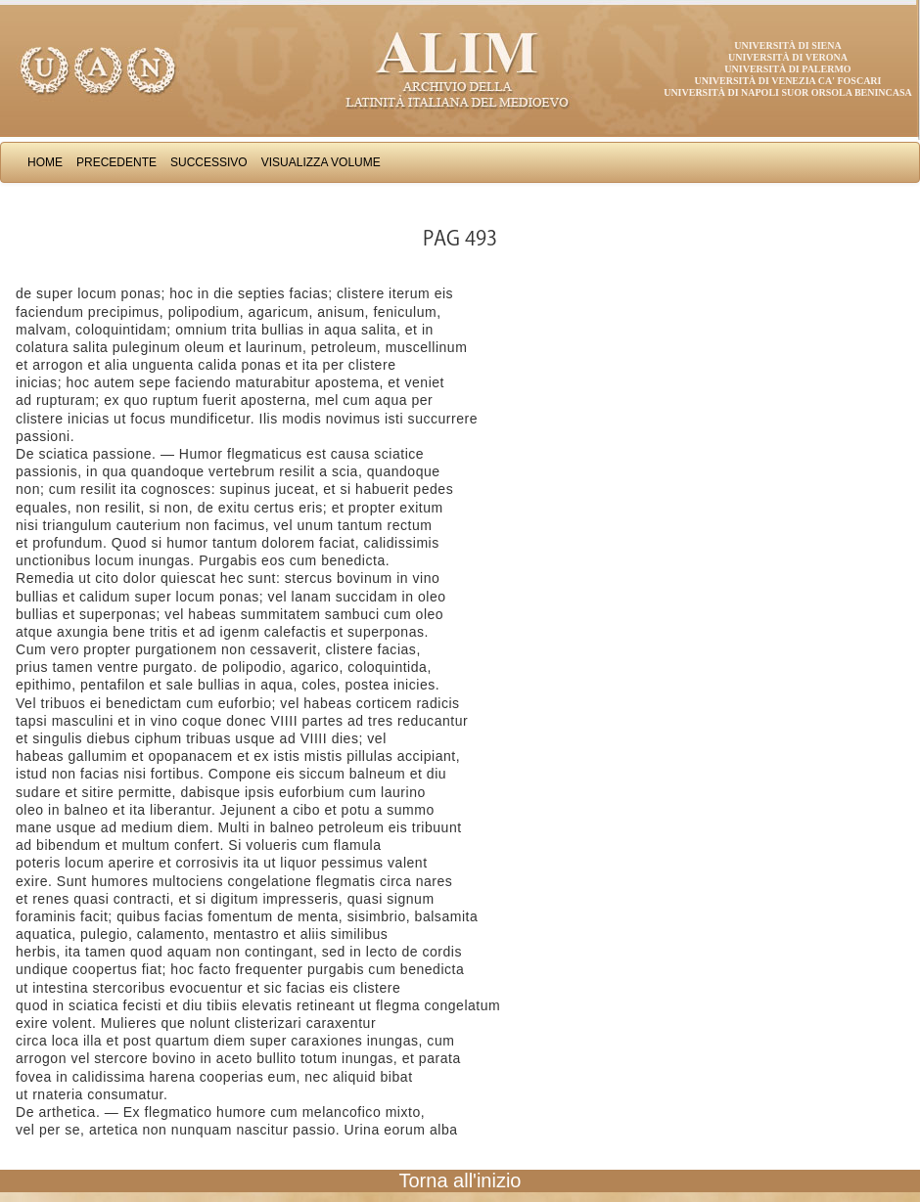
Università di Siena (787, 45)
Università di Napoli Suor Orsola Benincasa (788, 92)
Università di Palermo (787, 69)
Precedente (116, 162)
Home (45, 162)
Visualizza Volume (321, 162)
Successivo (209, 162)
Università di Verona (788, 57)
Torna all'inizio (460, 1180)
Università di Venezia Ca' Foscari (788, 80)
